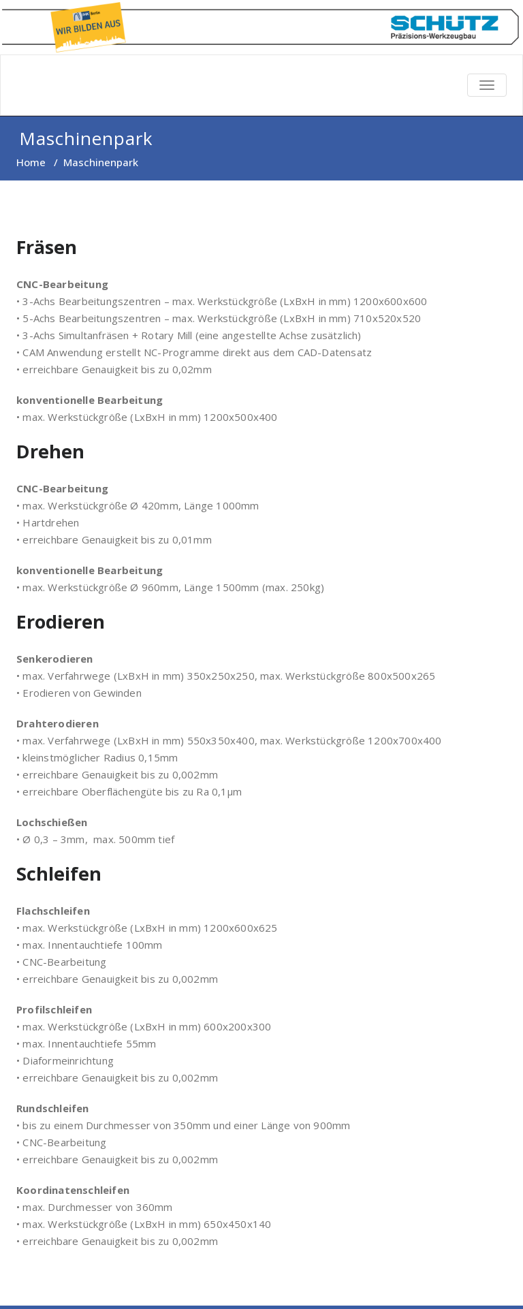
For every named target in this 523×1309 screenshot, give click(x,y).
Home (31, 162)
